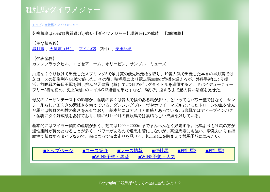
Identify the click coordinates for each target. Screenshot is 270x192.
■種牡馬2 (187, 150)
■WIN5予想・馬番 (110, 156)
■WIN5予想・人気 (156, 156)
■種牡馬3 (215, 150)
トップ (36, 25)
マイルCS (87, 48)
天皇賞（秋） (61, 48)
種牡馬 (49, 25)
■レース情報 (130, 150)
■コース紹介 (95, 150)
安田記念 (123, 48)
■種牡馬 (160, 150)
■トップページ (58, 150)
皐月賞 (38, 48)
